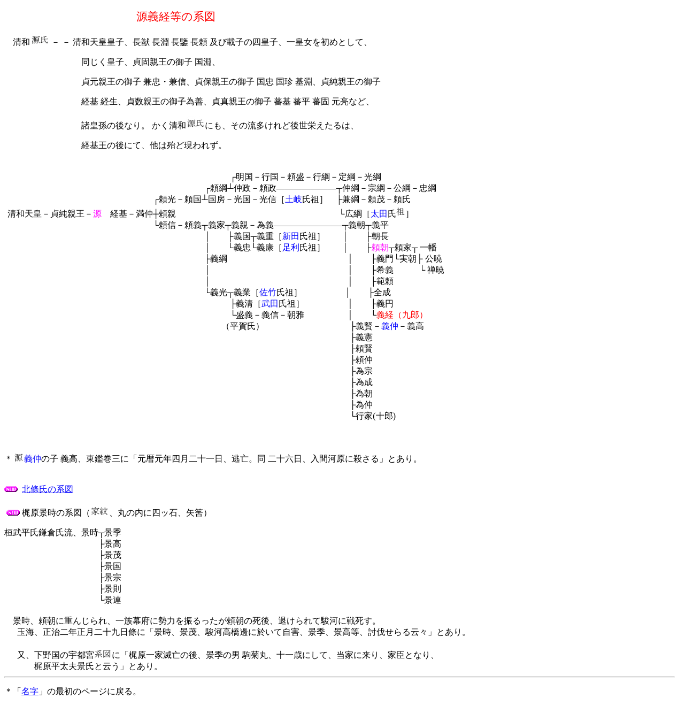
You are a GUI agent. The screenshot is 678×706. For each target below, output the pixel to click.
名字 (29, 691)
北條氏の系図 (47, 489)
